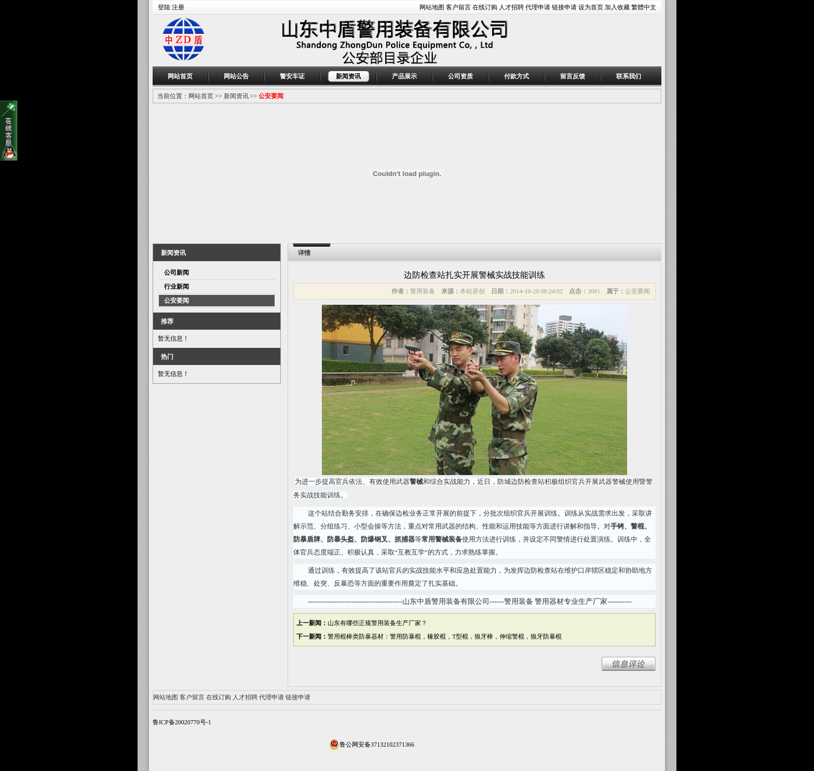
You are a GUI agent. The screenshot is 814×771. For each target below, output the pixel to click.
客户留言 (458, 7)
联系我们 (628, 76)
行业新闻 (176, 286)
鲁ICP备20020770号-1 (182, 722)
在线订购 (484, 7)
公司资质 (460, 76)
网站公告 (236, 76)
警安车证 (292, 76)
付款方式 (516, 76)
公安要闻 (271, 96)
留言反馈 (572, 76)
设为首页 (590, 7)
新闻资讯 (348, 76)
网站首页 (180, 76)
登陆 (164, 7)
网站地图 (431, 7)
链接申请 (564, 7)
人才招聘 (511, 7)
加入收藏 (617, 7)
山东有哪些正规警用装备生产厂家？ (377, 623)
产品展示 (404, 76)
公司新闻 (176, 272)
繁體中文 (643, 7)
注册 (178, 7)
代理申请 (537, 7)
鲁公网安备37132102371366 (371, 744)
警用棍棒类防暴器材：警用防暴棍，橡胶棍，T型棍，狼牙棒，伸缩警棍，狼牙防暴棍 (445, 636)
